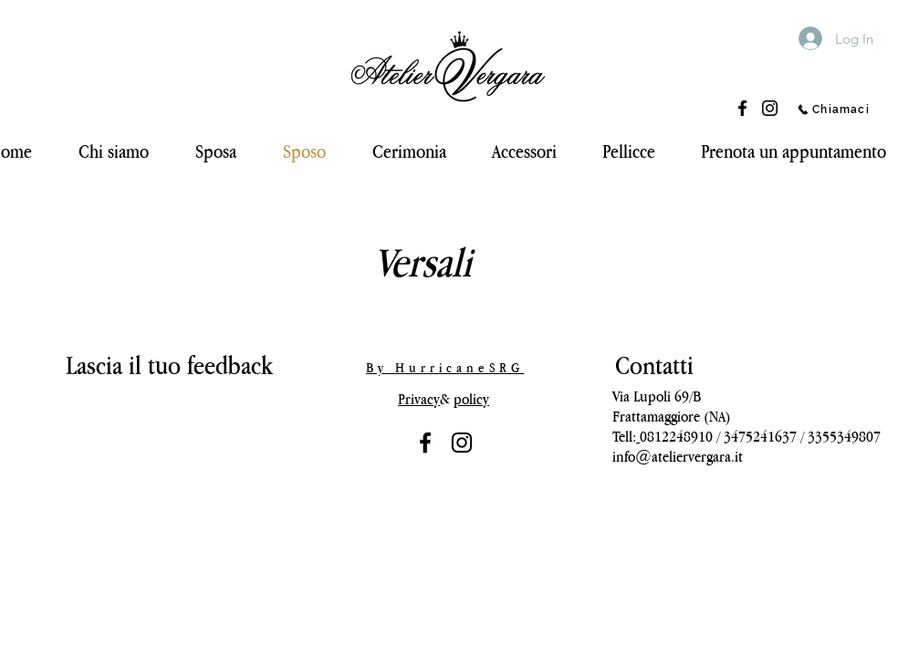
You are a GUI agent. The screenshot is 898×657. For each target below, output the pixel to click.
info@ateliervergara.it (677, 456)
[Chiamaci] (833, 109)
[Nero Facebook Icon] (425, 442)
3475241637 (760, 436)
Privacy (419, 399)
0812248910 (676, 436)
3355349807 (844, 436)
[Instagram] (769, 108)
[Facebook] (742, 108)
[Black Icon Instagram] (461, 442)
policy (471, 399)
